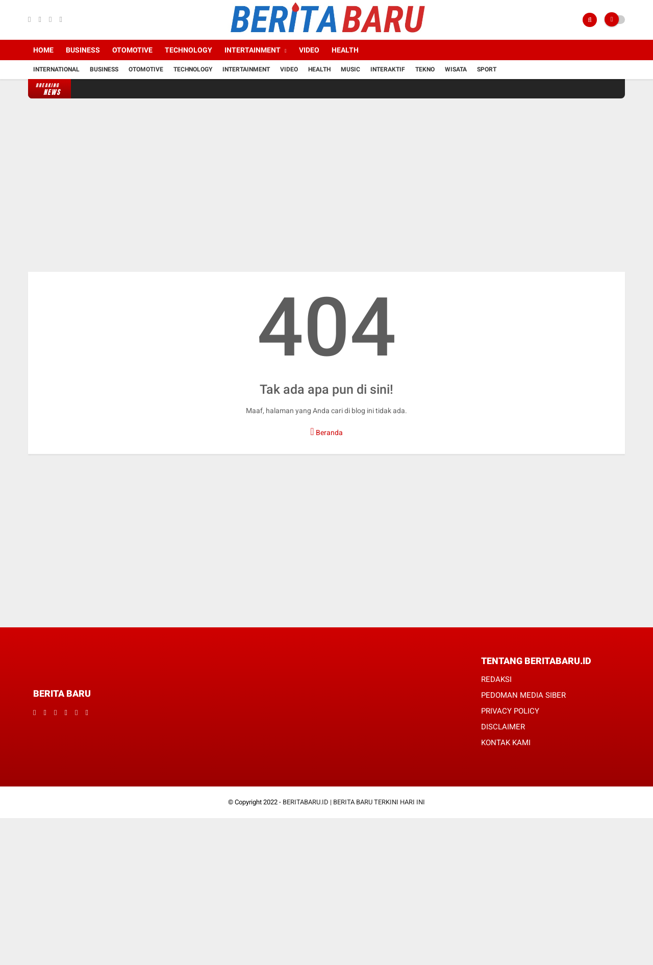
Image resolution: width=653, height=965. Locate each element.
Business (83, 50)
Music (350, 69)
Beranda (326, 431)
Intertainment (252, 50)
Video (309, 50)
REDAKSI (496, 679)
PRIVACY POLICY (510, 711)
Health (345, 50)
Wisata (456, 69)
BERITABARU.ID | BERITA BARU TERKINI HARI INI (354, 802)
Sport (486, 69)
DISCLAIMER (503, 726)
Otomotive (132, 50)
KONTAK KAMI (506, 742)
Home (43, 50)
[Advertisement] (326, 185)
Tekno (425, 69)
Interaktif (387, 69)
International (56, 69)
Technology (188, 50)
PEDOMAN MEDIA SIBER (523, 695)
